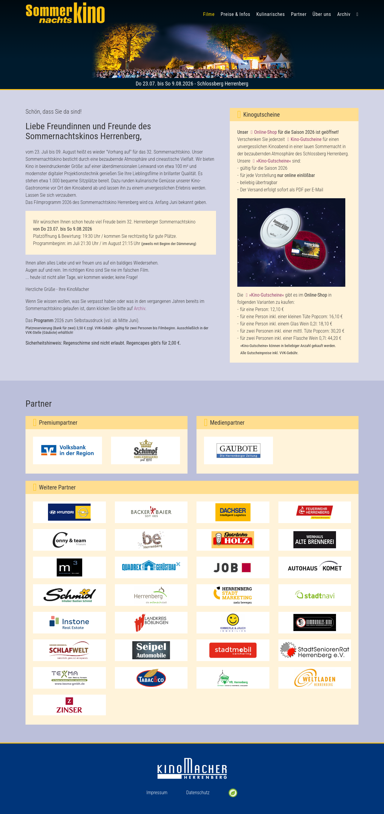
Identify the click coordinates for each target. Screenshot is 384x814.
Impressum (156, 792)
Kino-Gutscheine (306, 139)
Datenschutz (198, 792)
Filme (209, 14)
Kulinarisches (270, 14)
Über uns (322, 14)
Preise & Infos (235, 14)
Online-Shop (265, 132)
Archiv (343, 14)
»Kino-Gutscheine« (273, 161)
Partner (299, 14)
